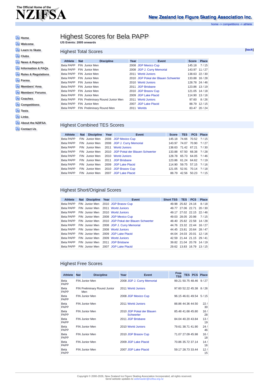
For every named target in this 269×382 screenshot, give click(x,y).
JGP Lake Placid (148, 95)
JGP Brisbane (147, 86)
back (249, 49)
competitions (231, 24)
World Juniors (147, 74)
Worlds (142, 108)
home (214, 24)
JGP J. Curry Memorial (152, 69)
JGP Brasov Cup (148, 91)
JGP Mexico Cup (149, 65)
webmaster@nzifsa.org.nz (149, 379)
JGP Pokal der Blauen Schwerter (159, 78)
